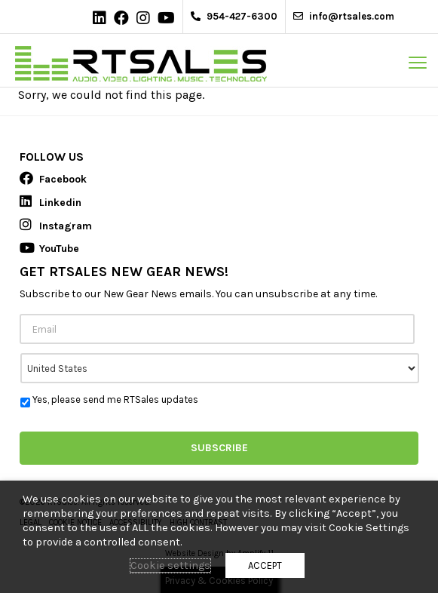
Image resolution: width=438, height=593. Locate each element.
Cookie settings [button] (170, 565)
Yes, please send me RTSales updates (115, 399)
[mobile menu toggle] (418, 63)
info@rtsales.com (343, 16)
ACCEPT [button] (265, 565)
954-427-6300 (234, 16)
